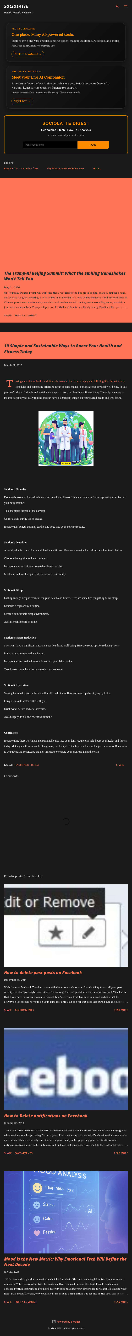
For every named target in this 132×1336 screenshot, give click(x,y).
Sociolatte (16, 6)
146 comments (24, 1010)
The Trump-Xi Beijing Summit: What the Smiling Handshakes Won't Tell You (65, 276)
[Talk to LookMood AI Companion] (66, 87)
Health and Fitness (26, 764)
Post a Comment (26, 315)
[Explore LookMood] (66, 42)
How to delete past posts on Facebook (43, 972)
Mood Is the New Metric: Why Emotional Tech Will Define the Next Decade (65, 1261)
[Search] (118, 6)
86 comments (23, 1153)
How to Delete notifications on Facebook (45, 1116)
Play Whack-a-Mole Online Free (65, 168)
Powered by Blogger (66, 1321)
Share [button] (8, 315)
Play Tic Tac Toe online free (21, 168)
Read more (121, 1010)
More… (97, 168)
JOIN (93, 144)
